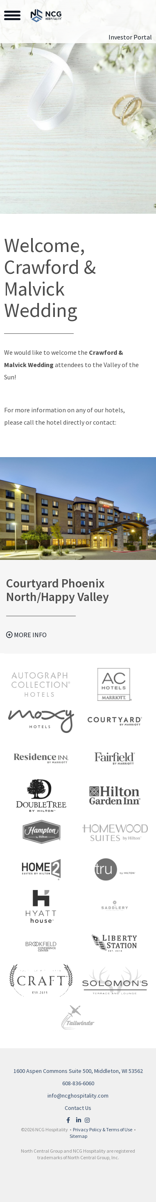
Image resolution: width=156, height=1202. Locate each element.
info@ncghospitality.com (78, 1095)
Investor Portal (130, 37)
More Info (26, 635)
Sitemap (78, 1136)
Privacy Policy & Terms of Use (102, 1129)
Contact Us (78, 1108)
